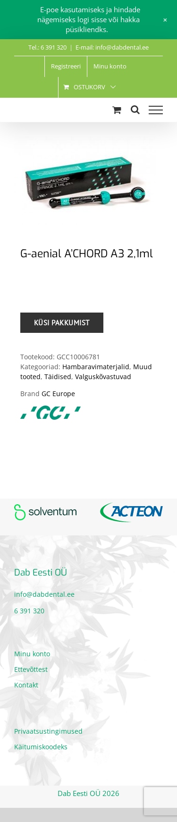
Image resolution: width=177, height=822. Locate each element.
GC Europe (58, 393)
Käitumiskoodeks (40, 746)
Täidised (57, 376)
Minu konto (32, 653)
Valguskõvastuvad (103, 376)
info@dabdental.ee (44, 594)
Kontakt (26, 684)
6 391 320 (29, 610)
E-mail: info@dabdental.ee (112, 47)
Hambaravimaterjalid (95, 366)
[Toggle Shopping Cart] (116, 110)
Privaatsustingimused (48, 731)
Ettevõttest (31, 669)
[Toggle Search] (135, 109)
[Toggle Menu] (156, 110)
